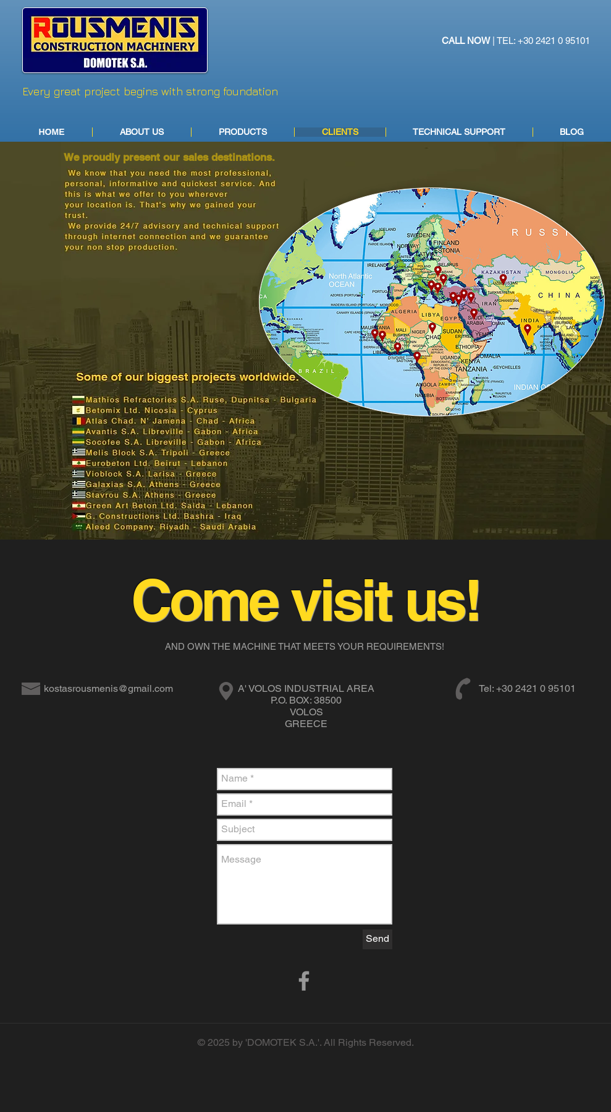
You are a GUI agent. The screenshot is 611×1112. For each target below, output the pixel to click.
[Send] (377, 939)
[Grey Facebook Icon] (304, 981)
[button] (242, 132)
